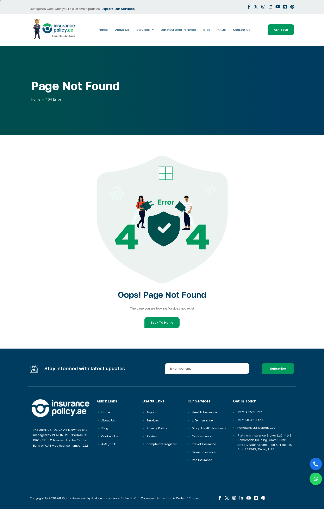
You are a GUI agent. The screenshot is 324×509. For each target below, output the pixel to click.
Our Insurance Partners (179, 29)
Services (147, 29)
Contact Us (241, 29)
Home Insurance (204, 452)
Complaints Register (162, 444)
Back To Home (162, 322)
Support (152, 412)
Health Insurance (204, 412)
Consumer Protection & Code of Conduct (171, 498)
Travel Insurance (204, 444)
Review (152, 436)
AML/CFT (108, 444)
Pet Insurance (202, 460)
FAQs (222, 29)
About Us (124, 29)
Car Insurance (202, 436)
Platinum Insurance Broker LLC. (114, 498)
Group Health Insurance (209, 428)
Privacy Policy (157, 428)
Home (105, 29)
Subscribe (278, 368)
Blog (207, 29)
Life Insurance (202, 420)
